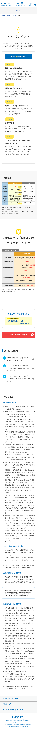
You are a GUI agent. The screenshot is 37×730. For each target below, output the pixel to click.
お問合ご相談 (22, 4)
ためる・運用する (11, 15)
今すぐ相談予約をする (18, 335)
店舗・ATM (18, 4)
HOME (3, 15)
